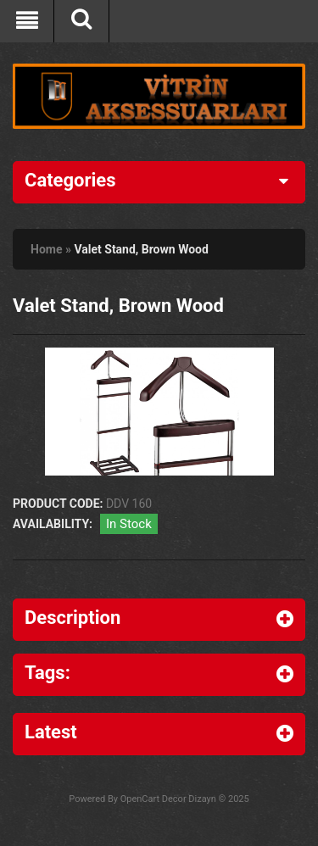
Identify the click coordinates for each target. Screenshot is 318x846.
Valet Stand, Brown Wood (141, 249)
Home (46, 249)
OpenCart (139, 798)
